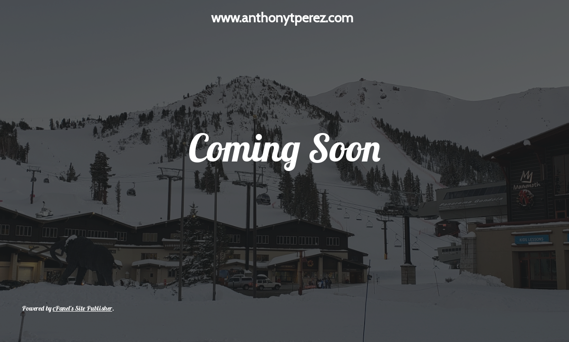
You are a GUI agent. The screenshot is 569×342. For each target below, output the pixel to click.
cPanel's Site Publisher (82, 308)
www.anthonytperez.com (282, 18)
